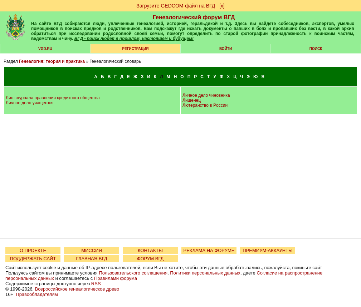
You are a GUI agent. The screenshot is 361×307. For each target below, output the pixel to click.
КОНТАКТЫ (150, 250)
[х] (222, 6)
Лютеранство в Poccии (205, 105)
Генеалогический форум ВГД (194, 17)
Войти (225, 49)
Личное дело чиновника (206, 95)
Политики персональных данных (205, 273)
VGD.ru (45, 49)
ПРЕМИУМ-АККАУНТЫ (267, 250)
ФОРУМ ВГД (150, 258)
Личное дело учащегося (29, 102)
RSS (96, 283)
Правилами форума (115, 278)
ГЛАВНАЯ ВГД (91, 258)
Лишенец (191, 100)
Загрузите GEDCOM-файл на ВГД (175, 6)
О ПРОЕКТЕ (33, 250)
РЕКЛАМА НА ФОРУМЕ (208, 250)
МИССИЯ (91, 250)
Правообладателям (37, 294)
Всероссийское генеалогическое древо (77, 289)
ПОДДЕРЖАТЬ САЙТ (33, 258)
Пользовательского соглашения (133, 273)
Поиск (315, 49)
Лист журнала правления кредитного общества (53, 97)
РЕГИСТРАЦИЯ (135, 49)
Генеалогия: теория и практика (52, 61)
